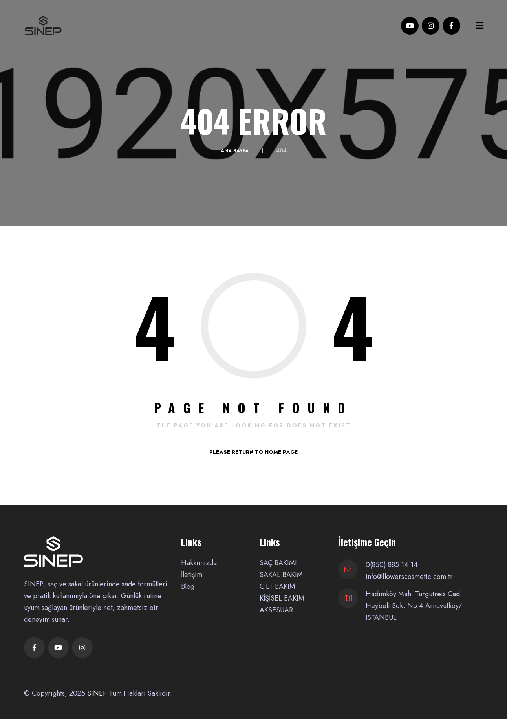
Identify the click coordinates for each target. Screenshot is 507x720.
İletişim (191, 574)
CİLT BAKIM (277, 586)
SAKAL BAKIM (281, 574)
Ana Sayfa (234, 150)
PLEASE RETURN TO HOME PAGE (253, 452)
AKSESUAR (276, 610)
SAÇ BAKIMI (278, 562)
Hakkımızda (199, 562)
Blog (187, 586)
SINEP (97, 694)
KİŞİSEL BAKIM (282, 598)
